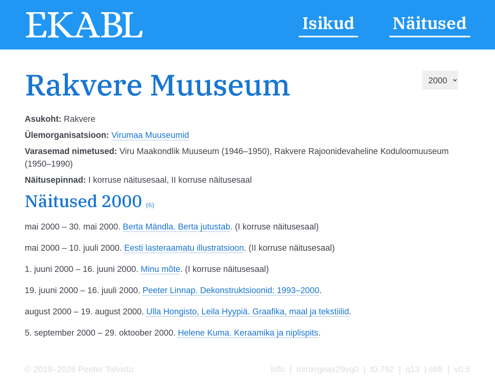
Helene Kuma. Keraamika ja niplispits (248, 333)
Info (278, 369)
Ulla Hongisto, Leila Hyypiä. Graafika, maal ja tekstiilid (247, 311)
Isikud (328, 23)
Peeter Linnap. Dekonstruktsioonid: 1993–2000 (230, 290)
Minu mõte (160, 269)
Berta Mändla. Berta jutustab (176, 226)
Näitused (430, 23)
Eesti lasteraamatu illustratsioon (184, 248)
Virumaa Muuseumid (150, 135)
